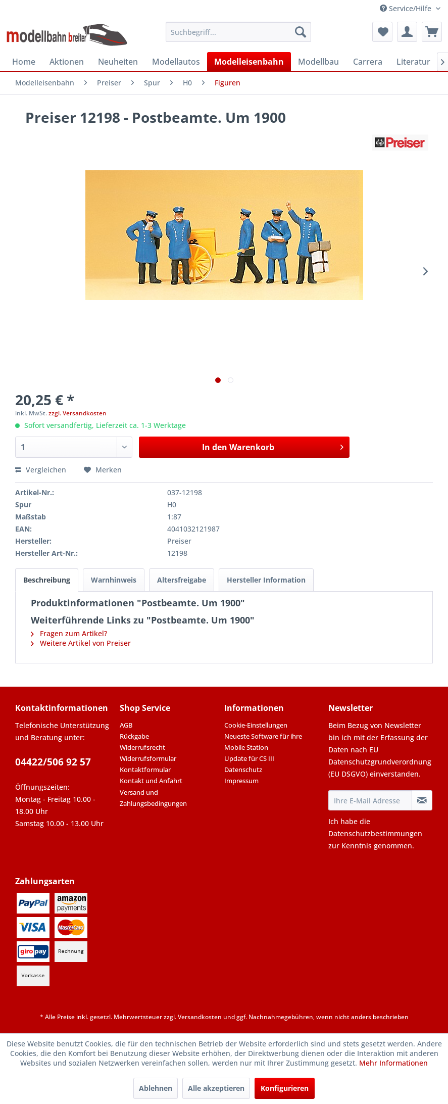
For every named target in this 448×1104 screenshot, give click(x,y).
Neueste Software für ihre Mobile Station (263, 742)
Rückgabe (134, 736)
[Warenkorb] (432, 32)
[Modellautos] (176, 61)
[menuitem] (238, 32)
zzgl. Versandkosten (77, 413)
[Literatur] (413, 61)
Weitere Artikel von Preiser (81, 643)
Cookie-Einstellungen (255, 725)
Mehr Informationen (393, 1063)
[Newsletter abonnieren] (422, 800)
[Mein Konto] (407, 32)
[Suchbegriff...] (238, 32)
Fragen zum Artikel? (69, 633)
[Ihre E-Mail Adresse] (370, 800)
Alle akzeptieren (216, 1088)
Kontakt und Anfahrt (151, 780)
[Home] (23, 61)
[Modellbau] (318, 61)
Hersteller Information (266, 580)
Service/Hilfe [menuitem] (406, 8)
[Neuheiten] (118, 61)
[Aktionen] (66, 61)
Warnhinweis (113, 580)
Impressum (241, 780)
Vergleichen (40, 469)
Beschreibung (46, 580)
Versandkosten (200, 1017)
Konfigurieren (285, 1088)
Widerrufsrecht (142, 747)
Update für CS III (249, 758)
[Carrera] (367, 61)
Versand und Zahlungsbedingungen (153, 798)
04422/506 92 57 (53, 762)
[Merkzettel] (382, 32)
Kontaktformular (145, 769)
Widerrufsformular (148, 758)
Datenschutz (243, 769)
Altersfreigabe (181, 580)
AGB (126, 725)
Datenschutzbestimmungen (375, 833)
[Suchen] (300, 32)
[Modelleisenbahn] (249, 61)
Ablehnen (155, 1088)
